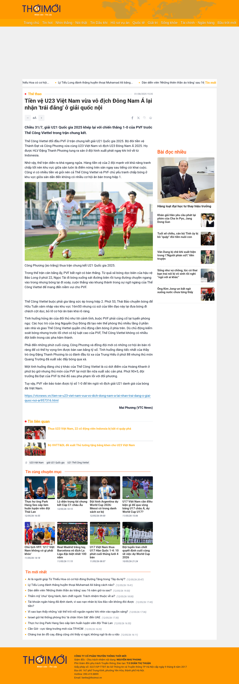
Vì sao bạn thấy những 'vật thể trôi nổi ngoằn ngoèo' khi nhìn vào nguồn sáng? (87, 612)
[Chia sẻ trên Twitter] (138, 118)
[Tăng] (41, 118)
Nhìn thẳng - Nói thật (71, 23)
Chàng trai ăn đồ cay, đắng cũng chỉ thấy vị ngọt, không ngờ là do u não (83, 634)
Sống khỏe (169, 23)
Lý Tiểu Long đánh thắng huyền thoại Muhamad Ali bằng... (102, 82)
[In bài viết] (150, 118)
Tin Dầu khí (98, 23)
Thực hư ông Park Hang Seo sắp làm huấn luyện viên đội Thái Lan (79, 623)
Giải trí (153, 23)
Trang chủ (31, 23)
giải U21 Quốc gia (55, 462)
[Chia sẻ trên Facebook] (132, 118)
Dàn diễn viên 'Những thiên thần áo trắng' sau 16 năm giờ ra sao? (79, 590)
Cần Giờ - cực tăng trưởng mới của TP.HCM (65, 629)
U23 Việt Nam (37, 462)
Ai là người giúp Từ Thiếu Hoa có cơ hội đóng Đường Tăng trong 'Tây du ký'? (86, 579)
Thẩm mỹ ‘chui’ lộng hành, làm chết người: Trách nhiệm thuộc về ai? (81, 596)
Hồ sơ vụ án (120, 23)
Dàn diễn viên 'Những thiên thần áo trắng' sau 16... (181, 82)
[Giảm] (28, 118)
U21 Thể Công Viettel (78, 462)
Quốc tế (139, 23)
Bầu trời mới (227, 23)
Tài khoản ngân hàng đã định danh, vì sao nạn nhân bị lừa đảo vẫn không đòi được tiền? (90, 604)
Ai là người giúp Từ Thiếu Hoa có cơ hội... (29, 82)
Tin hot (47, 23)
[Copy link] (144, 117)
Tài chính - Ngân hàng (197, 23)
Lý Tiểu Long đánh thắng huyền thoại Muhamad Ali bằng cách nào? (80, 585)
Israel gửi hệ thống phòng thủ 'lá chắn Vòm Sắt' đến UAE (73, 617)
